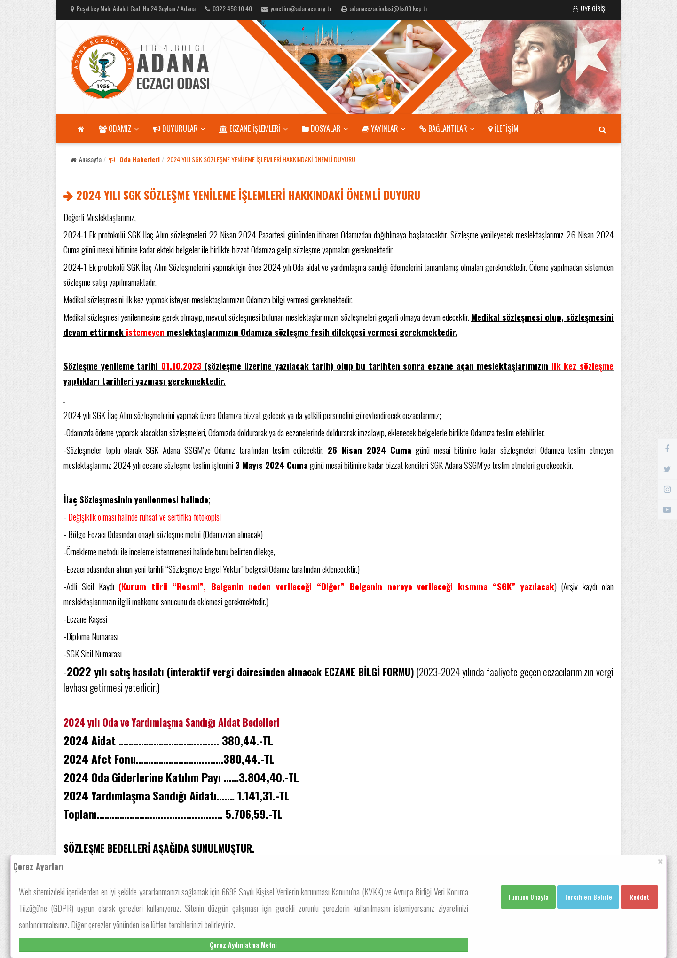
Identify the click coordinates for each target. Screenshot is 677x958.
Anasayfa (86, 159)
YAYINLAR (383, 128)
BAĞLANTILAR (446, 128)
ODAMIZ (119, 128)
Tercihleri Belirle (588, 897)
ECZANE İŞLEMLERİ (253, 128)
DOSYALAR (325, 128)
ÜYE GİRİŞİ (589, 8)
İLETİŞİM (503, 128)
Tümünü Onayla (528, 897)
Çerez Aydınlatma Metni (243, 945)
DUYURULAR (179, 128)
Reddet (639, 897)
